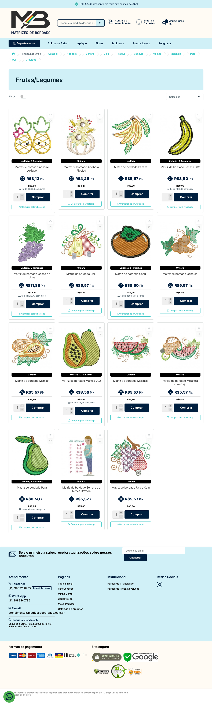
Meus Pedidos (66, 610)
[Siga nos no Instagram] (159, 591)
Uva (14, 59)
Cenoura (139, 53)
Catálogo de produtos (70, 615)
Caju (106, 53)
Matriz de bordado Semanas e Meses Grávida (81, 493)
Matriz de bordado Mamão (32, 384)
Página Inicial (65, 589)
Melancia (176, 53)
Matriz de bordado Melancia (130, 384)
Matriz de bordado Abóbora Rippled (81, 168)
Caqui (121, 53)
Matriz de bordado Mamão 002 (81, 384)
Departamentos (24, 43)
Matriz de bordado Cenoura (180, 275)
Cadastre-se (65, 605)
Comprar (38, 198)
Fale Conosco (66, 594)
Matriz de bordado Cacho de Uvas (32, 277)
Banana (90, 53)
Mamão (157, 53)
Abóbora (72, 53)
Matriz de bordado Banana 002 (180, 167)
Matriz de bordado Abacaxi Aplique (32, 168)
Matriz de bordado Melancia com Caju (180, 385)
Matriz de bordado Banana (130, 167)
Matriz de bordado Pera (32, 492)
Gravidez (31, 59)
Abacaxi (52, 53)
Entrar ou (149, 20)
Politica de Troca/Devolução (123, 594)
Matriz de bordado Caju (81, 275)
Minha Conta (65, 599)
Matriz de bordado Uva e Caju (131, 492)
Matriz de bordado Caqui (131, 275)
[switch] (23, 96)
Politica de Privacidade (120, 589)
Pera (192, 53)
